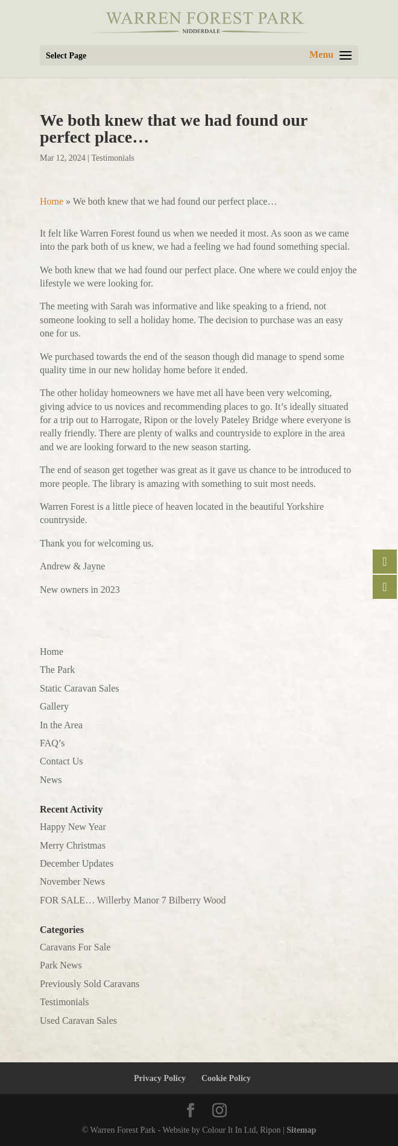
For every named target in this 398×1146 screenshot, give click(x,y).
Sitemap (301, 1130)
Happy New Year (73, 827)
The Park (57, 669)
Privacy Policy (160, 1078)
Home (51, 201)
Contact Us (61, 761)
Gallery (54, 706)
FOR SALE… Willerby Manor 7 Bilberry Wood (133, 900)
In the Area (61, 725)
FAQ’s (52, 743)
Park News (61, 965)
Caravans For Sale (75, 947)
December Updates (76, 863)
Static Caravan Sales (79, 688)
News (51, 780)
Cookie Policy (226, 1078)
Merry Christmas (73, 845)
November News (72, 881)
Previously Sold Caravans (89, 984)
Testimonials (112, 158)
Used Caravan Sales (78, 1020)
